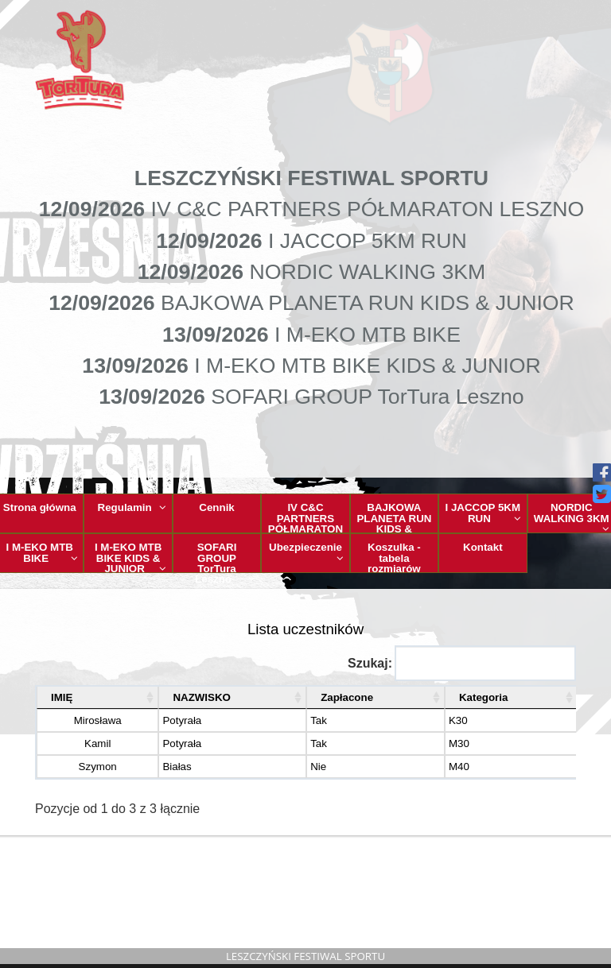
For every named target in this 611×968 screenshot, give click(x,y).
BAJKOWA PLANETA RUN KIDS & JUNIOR (394, 516)
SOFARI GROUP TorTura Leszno (225, 556)
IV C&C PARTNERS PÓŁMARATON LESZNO (306, 516)
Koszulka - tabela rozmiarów (394, 556)
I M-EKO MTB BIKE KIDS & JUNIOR (130, 556)
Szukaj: (462, 663)
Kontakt (483, 547)
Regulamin (132, 507)
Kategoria (477, 697)
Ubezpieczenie (306, 552)
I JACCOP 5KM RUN (483, 512)
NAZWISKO (180, 697)
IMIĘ (61, 697)
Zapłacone (332, 697)
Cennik (216, 507)
